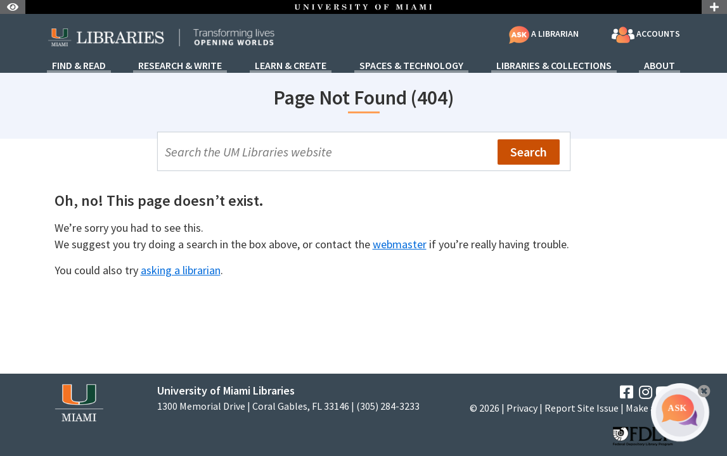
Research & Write (180, 66)
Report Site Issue (581, 408)
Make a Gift (649, 408)
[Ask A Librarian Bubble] (680, 412)
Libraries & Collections (554, 66)
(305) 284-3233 (388, 406)
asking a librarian (181, 270)
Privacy (521, 408)
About (659, 66)
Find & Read (79, 66)
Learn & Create (290, 66)
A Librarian (544, 33)
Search (528, 152)
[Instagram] (645, 392)
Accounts (646, 35)
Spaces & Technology (411, 66)
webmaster (400, 244)
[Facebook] (626, 392)
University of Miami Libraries (226, 390)
